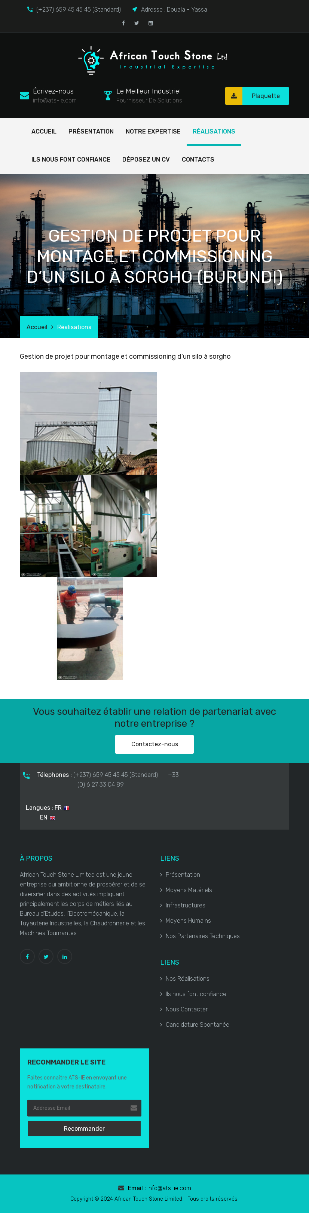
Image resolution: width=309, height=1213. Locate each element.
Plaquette (252, 95)
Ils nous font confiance (70, 159)
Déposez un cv (146, 159)
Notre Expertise (153, 131)
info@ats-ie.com (169, 1188)
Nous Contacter (184, 1009)
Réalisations (214, 131)
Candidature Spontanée (194, 1024)
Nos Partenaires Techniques (200, 936)
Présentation (91, 131)
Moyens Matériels (186, 890)
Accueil (43, 131)
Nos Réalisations (184, 978)
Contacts (198, 159)
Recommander (84, 1128)
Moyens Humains (185, 920)
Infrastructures (182, 905)
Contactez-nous (154, 744)
